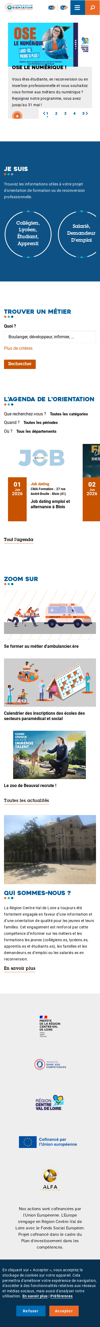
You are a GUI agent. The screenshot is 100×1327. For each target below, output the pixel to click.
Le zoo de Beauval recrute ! (30, 785)
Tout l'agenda (18, 540)
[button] (44, 113)
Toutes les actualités (26, 801)
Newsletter (52, 7)
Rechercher (19, 364)
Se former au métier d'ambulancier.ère (41, 646)
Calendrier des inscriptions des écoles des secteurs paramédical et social (44, 716)
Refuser (30, 1311)
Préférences (61, 1296)
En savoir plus (19, 969)
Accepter (64, 1311)
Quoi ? (10, 326)
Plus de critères (18, 348)
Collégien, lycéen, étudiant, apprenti (28, 234)
